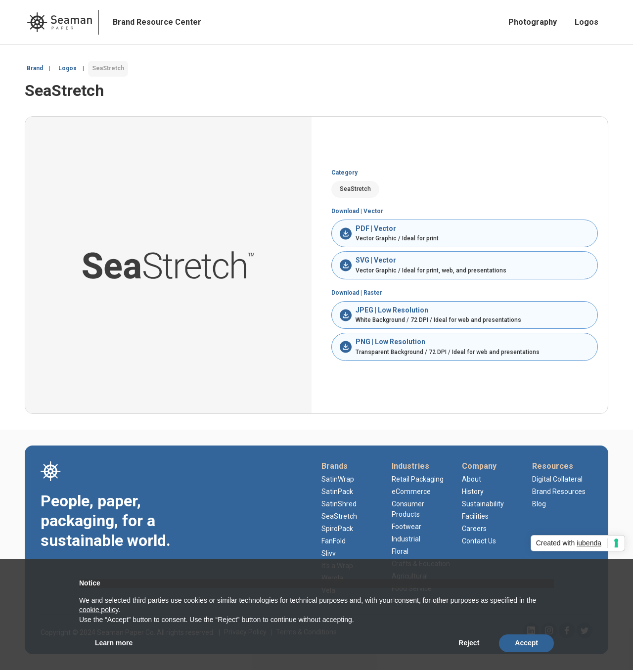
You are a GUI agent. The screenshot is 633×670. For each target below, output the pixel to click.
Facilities (475, 516)
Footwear (406, 527)
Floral (400, 551)
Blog (539, 504)
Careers (474, 529)
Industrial (406, 539)
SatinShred (339, 504)
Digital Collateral (557, 479)
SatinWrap (337, 479)
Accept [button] (526, 643)
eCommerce (411, 491)
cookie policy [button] (98, 610)
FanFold (333, 541)
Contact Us (479, 541)
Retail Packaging (418, 479)
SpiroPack (337, 529)
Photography (532, 22)
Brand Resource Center (157, 22)
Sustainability (483, 504)
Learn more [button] (114, 643)
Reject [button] (468, 643)
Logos (586, 22)
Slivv (328, 553)
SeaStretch (339, 516)
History (473, 491)
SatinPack (337, 491)
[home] (59, 22)
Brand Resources (559, 491)
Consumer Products (408, 509)
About (471, 479)
